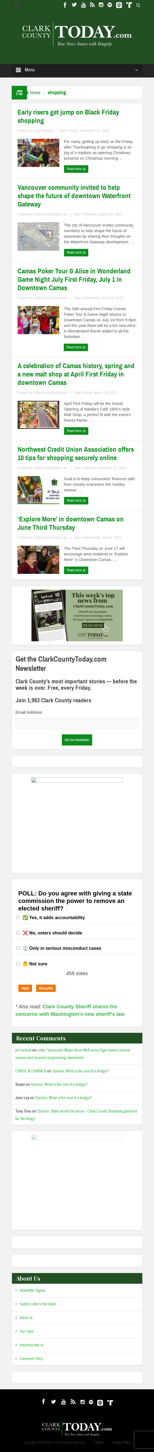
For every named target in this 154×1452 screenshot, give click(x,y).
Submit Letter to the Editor (38, 1304)
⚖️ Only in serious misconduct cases (62, 948)
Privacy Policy (121, 1442)
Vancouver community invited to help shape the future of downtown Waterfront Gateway (74, 195)
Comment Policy (31, 1358)
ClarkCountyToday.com (50, 214)
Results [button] (46, 988)
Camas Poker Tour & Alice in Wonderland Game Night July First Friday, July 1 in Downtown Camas (74, 279)
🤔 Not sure (35, 963)
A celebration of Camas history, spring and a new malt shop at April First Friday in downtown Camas (76, 374)
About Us (26, 1317)
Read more (76, 168)
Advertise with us (32, 1345)
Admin (99, 1442)
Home (35, 93)
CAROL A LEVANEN (30, 1071)
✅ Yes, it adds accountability (54, 917)
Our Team (27, 1331)
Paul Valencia (43, 131)
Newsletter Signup (32, 1290)
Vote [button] (25, 988)
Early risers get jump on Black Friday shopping (68, 116)
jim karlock (23, 1050)
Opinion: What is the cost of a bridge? (80, 1071)
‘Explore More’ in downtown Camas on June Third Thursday (71, 523)
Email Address (29, 712)
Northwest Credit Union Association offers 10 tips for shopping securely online (76, 453)
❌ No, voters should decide (52, 933)
